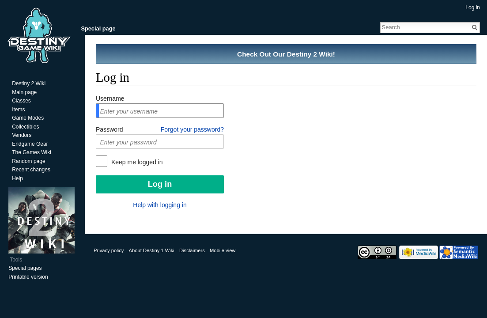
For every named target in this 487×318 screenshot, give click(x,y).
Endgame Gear (30, 144)
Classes (21, 101)
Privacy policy (109, 250)
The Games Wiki (31, 152)
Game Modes (28, 118)
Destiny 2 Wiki (28, 83)
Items (18, 109)
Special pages (25, 268)
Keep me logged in (136, 162)
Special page (98, 28)
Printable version (28, 277)
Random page (28, 161)
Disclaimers (192, 250)
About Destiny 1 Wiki (151, 250)
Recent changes (31, 170)
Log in (472, 7)
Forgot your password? (192, 129)
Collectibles (25, 127)
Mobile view (222, 250)
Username (110, 98)
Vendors (21, 135)
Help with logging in (159, 204)
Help (17, 178)
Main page (24, 92)
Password (109, 129)
